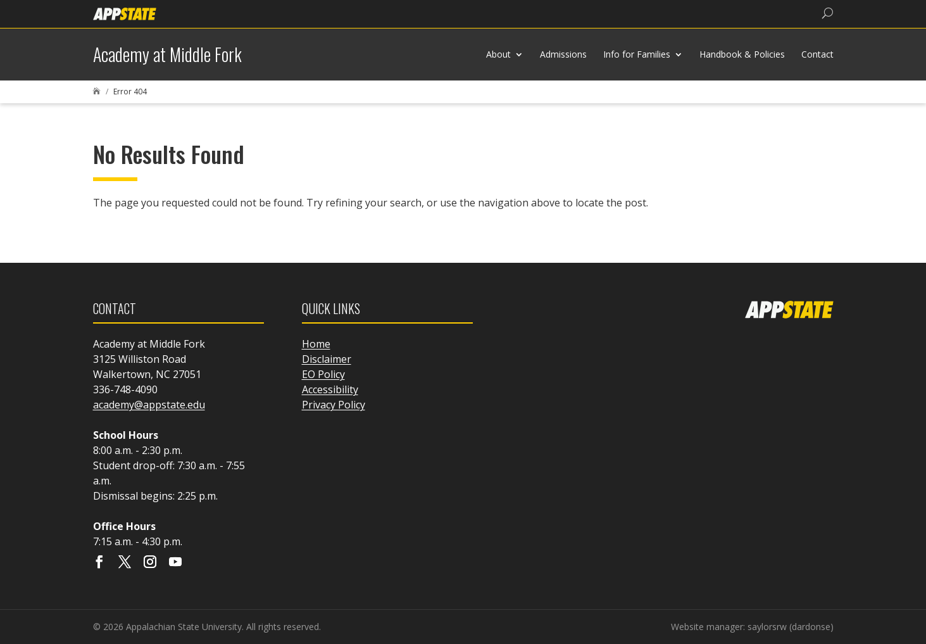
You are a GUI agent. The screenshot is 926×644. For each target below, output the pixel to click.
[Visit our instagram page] (150, 563)
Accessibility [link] (330, 389)
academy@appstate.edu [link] (149, 405)
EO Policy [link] (323, 374)
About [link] (498, 54)
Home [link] (316, 344)
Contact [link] (817, 54)
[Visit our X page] (124, 563)
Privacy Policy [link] (333, 405)
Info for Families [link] (636, 54)
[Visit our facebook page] (99, 563)
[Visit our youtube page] (175, 563)
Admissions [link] (563, 54)
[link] (124, 13)
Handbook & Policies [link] (742, 54)
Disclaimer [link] (326, 359)
